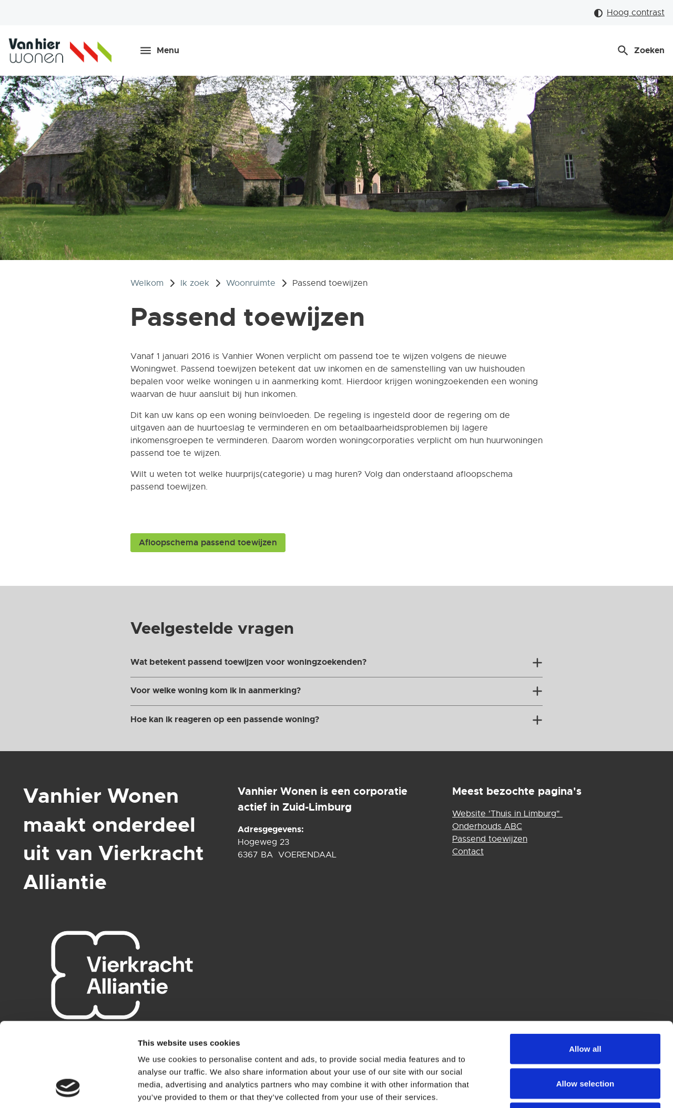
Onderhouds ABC (487, 826)
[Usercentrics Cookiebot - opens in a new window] (68, 1087)
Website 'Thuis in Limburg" (507, 813)
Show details (551, 1087)
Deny (585, 1038)
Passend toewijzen (489, 839)
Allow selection (585, 1004)
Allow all (585, 969)
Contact (468, 851)
